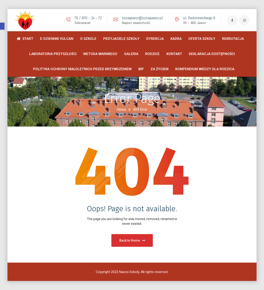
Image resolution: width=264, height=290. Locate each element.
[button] (2, 26)
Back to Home (132, 240)
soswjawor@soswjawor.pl (142, 18)
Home (121, 109)
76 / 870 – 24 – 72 (88, 18)
